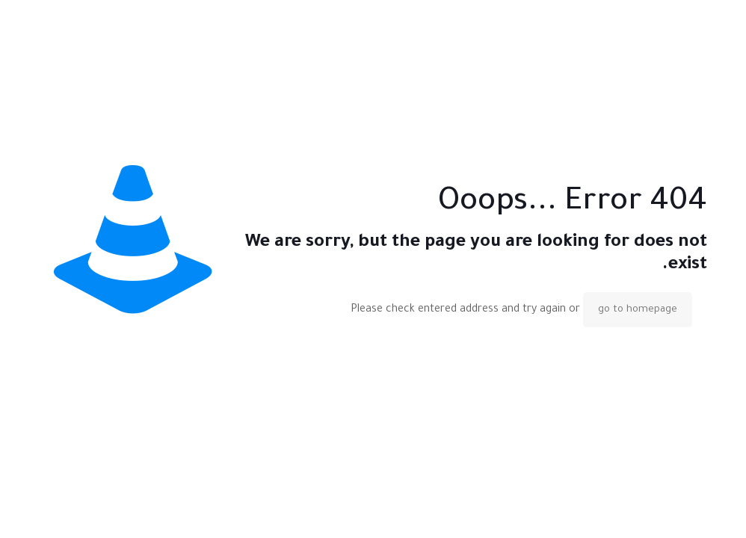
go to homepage (637, 309)
